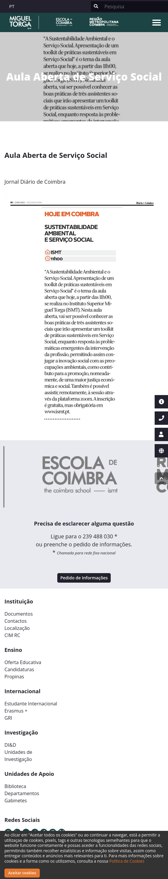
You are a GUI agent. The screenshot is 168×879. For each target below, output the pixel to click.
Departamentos (21, 793)
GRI (8, 718)
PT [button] (12, 6)
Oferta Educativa (22, 662)
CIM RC (12, 635)
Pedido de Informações (84, 578)
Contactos (15, 621)
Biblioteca (15, 786)
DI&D (10, 745)
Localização (17, 628)
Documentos (18, 614)
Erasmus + (16, 710)
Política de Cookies (126, 861)
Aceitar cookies (22, 872)
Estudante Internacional (30, 703)
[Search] (134, 6)
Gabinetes (15, 800)
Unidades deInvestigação (18, 755)
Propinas (14, 676)
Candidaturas (19, 669)
